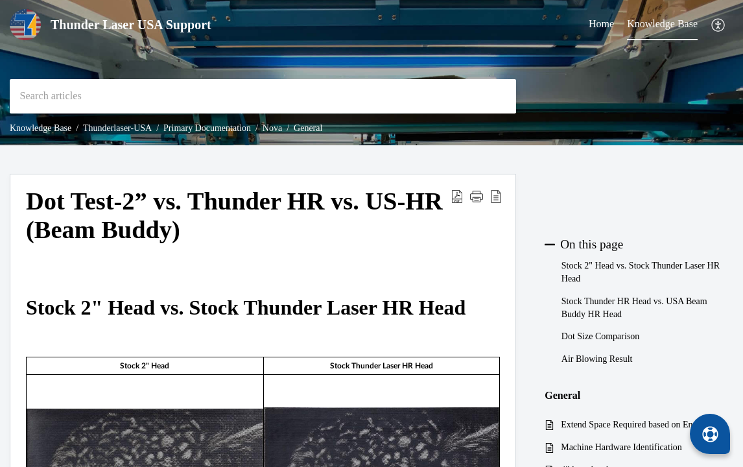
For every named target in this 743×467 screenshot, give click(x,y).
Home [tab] (601, 23)
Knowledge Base (40, 128)
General (308, 128)
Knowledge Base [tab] (662, 23)
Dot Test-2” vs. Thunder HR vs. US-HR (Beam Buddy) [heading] (234, 215)
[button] (718, 25)
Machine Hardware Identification (621, 447)
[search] (263, 96)
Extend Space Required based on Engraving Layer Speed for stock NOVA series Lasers (640, 424)
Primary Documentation (207, 128)
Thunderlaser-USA (117, 128)
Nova (272, 128)
